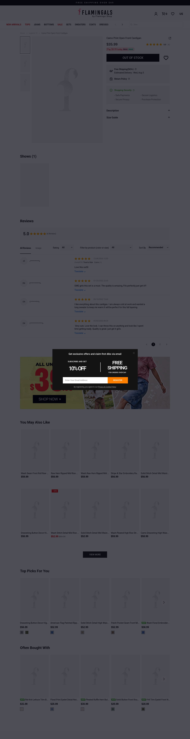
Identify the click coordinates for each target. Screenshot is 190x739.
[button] (134, 353)
